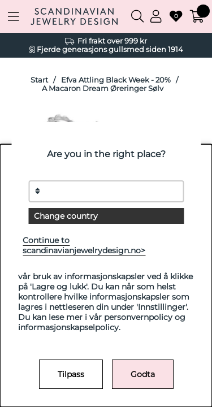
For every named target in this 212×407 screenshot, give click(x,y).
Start (39, 80)
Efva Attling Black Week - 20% (116, 80)
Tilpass (71, 374)
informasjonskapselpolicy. (69, 327)
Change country (66, 216)
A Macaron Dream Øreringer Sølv (102, 88)
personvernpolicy (138, 317)
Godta (143, 374)
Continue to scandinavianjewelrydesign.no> (84, 245)
